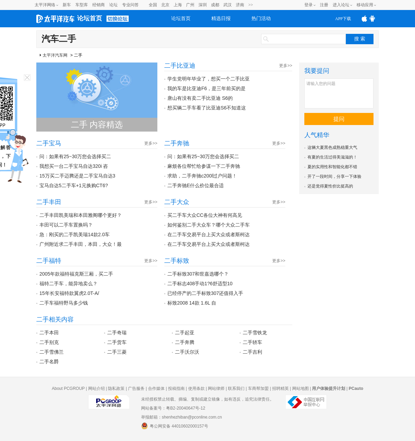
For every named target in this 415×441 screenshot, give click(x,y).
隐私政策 (116, 388)
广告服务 (136, 388)
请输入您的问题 (339, 93)
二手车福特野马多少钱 (63, 303)
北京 (165, 4)
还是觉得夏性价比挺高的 (330, 186)
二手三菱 (117, 352)
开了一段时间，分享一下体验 (334, 176)
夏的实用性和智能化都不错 (332, 166)
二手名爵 (49, 361)
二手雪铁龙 (255, 332)
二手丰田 (48, 202)
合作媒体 (156, 388)
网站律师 (216, 388)
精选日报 (221, 18)
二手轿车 (252, 342)
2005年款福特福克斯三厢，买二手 (76, 274)
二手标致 (176, 260)
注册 (324, 4)
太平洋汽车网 (55, 55)
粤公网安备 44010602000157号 (174, 425)
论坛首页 (89, 18)
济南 (240, 4)
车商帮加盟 (258, 388)
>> (250, 4)
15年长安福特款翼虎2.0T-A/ (69, 293)
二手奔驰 (176, 143)
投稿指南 (176, 388)
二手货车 (117, 342)
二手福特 (48, 260)
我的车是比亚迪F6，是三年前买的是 (206, 88)
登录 (308, 4)
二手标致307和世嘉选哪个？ (198, 274)
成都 (215, 4)
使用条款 (196, 388)
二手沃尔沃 (187, 352)
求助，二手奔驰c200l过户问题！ (202, 176)
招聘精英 (280, 388)
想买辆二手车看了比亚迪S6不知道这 (206, 108)
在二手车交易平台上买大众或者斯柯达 (208, 234)
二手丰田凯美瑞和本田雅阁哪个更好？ (80, 215)
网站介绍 (96, 388)
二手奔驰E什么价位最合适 (195, 185)
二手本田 (49, 332)
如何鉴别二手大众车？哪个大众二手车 (208, 225)
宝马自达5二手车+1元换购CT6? (73, 185)
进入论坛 (341, 4)
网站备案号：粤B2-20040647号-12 (173, 408)
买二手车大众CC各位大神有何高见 (204, 215)
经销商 (98, 4)
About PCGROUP (68, 388)
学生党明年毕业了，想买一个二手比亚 (208, 79)
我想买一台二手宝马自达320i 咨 (73, 166)
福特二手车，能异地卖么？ (68, 283)
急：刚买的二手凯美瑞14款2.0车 (74, 234)
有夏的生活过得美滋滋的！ (332, 157)
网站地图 (300, 388)
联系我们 (236, 388)
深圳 (203, 4)
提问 (338, 119)
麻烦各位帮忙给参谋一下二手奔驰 (203, 166)
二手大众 (176, 202)
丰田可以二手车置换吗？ (66, 225)
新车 (67, 4)
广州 (190, 4)
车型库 (81, 4)
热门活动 (261, 18)
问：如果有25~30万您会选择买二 (75, 156)
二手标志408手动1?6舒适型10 (199, 283)
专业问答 (130, 4)
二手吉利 (252, 352)
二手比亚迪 (179, 65)
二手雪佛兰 (51, 352)
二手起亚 (184, 332)
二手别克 (49, 342)
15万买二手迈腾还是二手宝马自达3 (77, 176)
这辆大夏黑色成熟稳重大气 (332, 147)
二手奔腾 (184, 342)
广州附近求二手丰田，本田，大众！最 (80, 244)
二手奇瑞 (117, 332)
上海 (178, 4)
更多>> (285, 65)
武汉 (227, 4)
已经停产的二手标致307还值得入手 (205, 293)
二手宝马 (48, 143)
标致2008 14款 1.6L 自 (191, 303)
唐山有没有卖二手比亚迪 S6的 (200, 98)
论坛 (113, 4)
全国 (153, 4)
